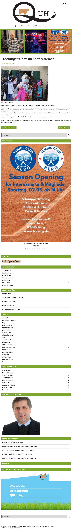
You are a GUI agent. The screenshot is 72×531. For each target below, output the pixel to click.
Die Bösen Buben (7, 352)
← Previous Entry (9, 127)
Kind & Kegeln (6, 275)
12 (44, 249)
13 (46, 249)
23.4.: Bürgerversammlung (15, 442)
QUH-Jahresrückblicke (8, 345)
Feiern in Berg (6, 293)
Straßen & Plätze (7, 278)
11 (42, 249)
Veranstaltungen (7, 332)
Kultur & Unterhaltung (8, 385)
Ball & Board (6, 280)
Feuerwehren (6, 342)
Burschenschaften (7, 387)
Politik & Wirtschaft (7, 380)
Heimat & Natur (6, 273)
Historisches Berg (7, 335)
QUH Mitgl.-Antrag (7, 359)
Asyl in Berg (5, 330)
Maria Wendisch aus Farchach (11, 309)
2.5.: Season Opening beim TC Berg (12, 297)
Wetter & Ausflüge (7, 375)
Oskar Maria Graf (7, 340)
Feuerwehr (5, 390)
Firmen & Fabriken (7, 285)
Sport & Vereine (7, 382)
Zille (3, 337)
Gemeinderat (6, 318)
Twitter (11, 527)
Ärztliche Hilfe (6, 370)
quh (13, 63)
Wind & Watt (6, 283)
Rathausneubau (7, 325)
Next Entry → (64, 127)
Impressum (5, 362)
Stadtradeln (5, 354)
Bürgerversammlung (8, 323)
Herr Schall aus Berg (8, 305)
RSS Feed (17, 527)
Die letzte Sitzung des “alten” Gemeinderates (24, 446)
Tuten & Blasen (6, 270)
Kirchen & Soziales (7, 373)
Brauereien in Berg (7, 327)
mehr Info (36, 245)
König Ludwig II (6, 349)
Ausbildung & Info (7, 377)
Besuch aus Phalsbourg (9, 301)
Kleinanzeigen (6, 357)
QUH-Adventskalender (8, 347)
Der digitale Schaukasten (9, 320)
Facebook (5, 527)
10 (41, 249)
